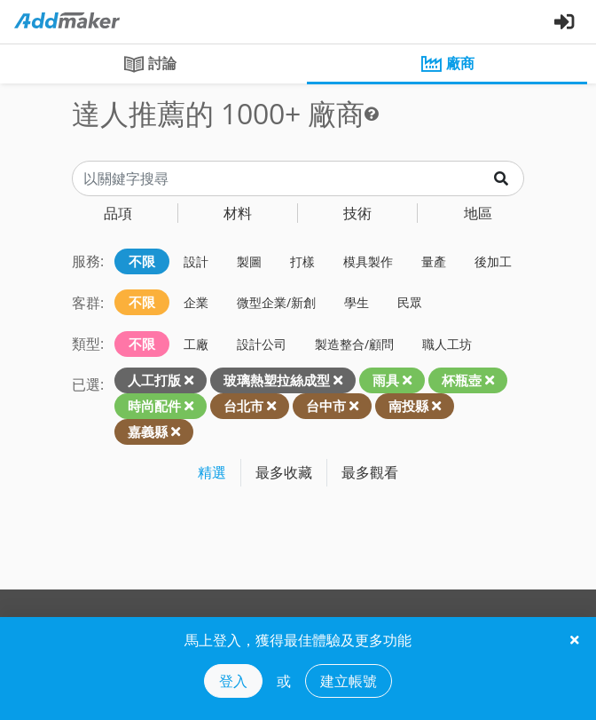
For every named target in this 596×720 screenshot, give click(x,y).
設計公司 (261, 344)
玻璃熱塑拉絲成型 (277, 380)
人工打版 (154, 380)
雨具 (385, 380)
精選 (212, 472)
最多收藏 (283, 472)
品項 (118, 213)
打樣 (302, 261)
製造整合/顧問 (354, 344)
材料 (238, 213)
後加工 (493, 261)
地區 (478, 213)
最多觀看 (369, 472)
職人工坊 (447, 344)
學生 (356, 302)
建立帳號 (348, 681)
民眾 (409, 302)
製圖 (249, 261)
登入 (233, 681)
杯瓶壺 (462, 380)
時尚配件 (154, 406)
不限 (142, 261)
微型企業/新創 (276, 302)
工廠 (196, 344)
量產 (433, 261)
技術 (357, 213)
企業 (196, 302)
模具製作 (368, 261)
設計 (196, 261)
